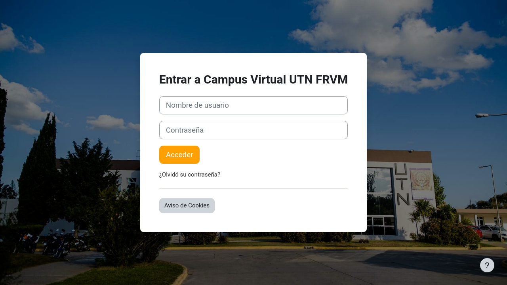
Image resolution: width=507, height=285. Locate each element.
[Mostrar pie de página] (487, 265)
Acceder (179, 154)
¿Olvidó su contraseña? (189, 174)
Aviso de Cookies (187, 205)
